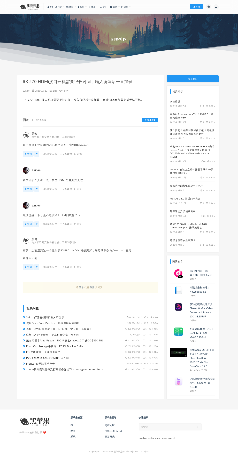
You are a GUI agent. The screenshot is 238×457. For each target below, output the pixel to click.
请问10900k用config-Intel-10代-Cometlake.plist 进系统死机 (189, 226)
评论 (78, 154)
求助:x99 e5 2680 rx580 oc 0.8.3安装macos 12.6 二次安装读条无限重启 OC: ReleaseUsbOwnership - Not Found (192, 151)
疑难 (54, 90)
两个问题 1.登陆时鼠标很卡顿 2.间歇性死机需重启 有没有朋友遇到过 (192, 132)
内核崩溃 (175, 101)
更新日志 (110, 436)
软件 (194, 279)
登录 (81, 287)
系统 (73, 436)
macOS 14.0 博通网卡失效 (185, 198)
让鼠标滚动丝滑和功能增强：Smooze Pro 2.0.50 (202, 382)
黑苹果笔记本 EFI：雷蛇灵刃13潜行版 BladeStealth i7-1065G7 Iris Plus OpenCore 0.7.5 (202, 358)
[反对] (36, 154)
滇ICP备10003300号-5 (137, 451)
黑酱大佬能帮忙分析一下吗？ (186, 185)
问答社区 (110, 425)
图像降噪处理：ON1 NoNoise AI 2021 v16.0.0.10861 (201, 333)
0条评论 (66, 153)
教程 (73, 430)
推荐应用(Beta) (113, 430)
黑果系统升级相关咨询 (183, 211)
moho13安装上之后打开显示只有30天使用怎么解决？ (192, 171)
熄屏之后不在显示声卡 (183, 240)
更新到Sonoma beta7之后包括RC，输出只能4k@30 (192, 116)
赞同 (28, 154)
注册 (92, 287)
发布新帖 (192, 78)
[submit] (197, 427)
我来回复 (150, 120)
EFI (205, 370)
